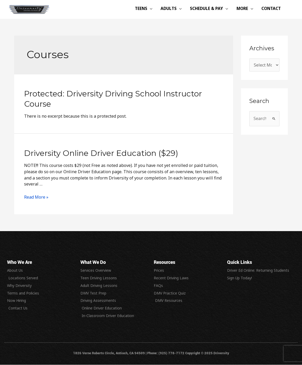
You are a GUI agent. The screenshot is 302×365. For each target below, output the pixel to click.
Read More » (36, 197)
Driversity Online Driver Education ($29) (101, 153)
